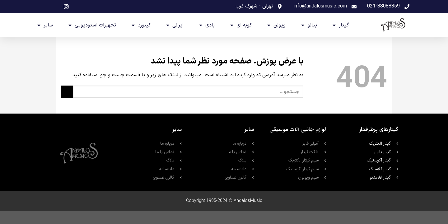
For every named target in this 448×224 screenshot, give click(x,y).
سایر (45, 25)
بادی (207, 25)
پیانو (309, 25)
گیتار (341, 25)
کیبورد (141, 25)
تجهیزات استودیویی (92, 25)
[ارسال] (67, 92)
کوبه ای (241, 25)
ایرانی (175, 25)
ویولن (276, 25)
